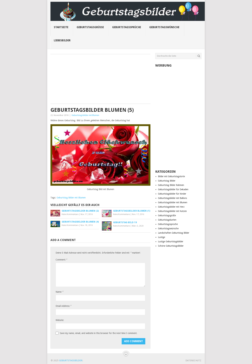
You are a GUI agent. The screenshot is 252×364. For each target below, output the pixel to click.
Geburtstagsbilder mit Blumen (85, 115)
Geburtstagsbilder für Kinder (172, 193)
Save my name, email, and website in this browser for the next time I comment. (98, 333)
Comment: (61, 259)
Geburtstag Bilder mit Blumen (71, 197)
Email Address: (63, 305)
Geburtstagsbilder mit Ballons (172, 198)
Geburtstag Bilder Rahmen (171, 185)
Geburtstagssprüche (126, 27)
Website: (60, 320)
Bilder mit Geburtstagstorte (171, 176)
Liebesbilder (62, 40)
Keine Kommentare (70, 214)
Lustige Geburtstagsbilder (170, 241)
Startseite (61, 27)
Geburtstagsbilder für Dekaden (173, 189)
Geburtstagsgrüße (90, 27)
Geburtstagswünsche (164, 27)
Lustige (161, 237)
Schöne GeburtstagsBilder (171, 246)
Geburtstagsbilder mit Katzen (172, 211)
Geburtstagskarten (167, 219)
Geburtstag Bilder (166, 180)
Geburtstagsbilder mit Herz (171, 206)
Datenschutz (193, 360)
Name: (59, 291)
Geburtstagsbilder (70, 360)
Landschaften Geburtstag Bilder (173, 233)
